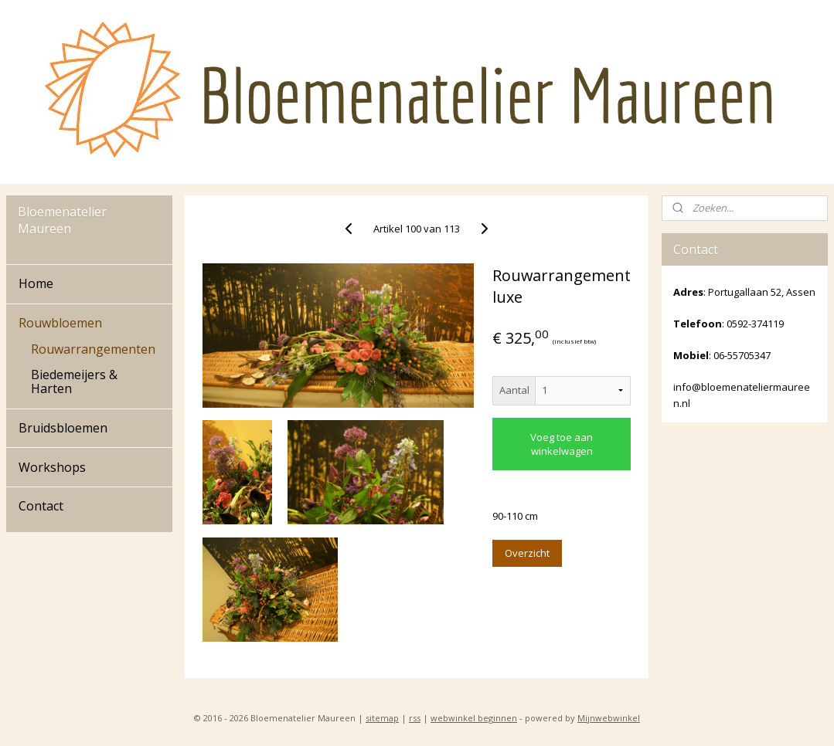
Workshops (52, 467)
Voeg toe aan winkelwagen (561, 444)
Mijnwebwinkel (608, 718)
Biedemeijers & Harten (74, 381)
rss (414, 718)
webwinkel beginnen (474, 718)
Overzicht (527, 553)
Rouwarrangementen (93, 349)
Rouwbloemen (60, 322)
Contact (41, 505)
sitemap (382, 718)
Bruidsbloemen (63, 427)
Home (36, 283)
